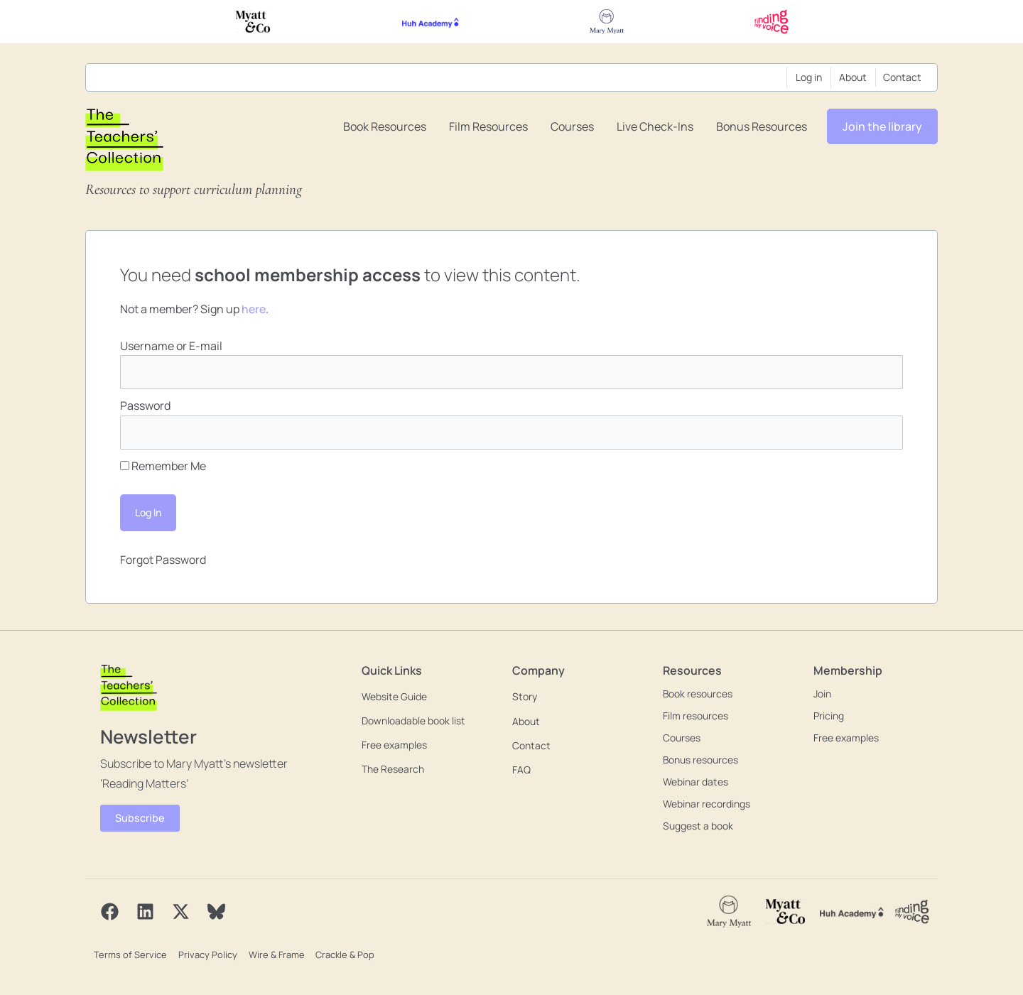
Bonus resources (761, 126)
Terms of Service (129, 953)
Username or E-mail (171, 346)
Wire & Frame (274, 953)
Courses (572, 126)
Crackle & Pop (342, 953)
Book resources (384, 126)
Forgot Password (163, 560)
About (853, 77)
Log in (809, 77)
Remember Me (163, 466)
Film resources (488, 126)
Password (145, 406)
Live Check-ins (655, 126)
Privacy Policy (205, 953)
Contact (902, 77)
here (254, 309)
